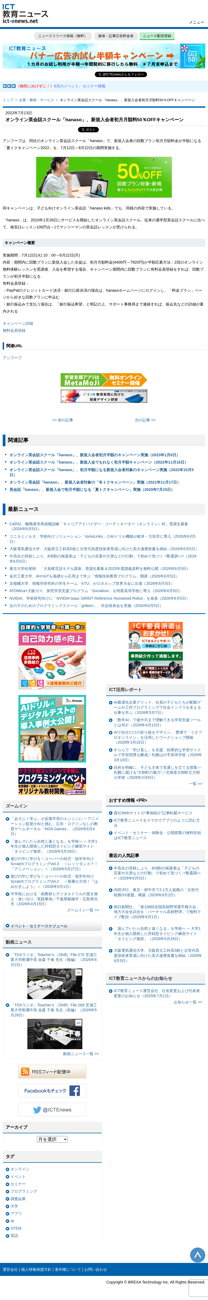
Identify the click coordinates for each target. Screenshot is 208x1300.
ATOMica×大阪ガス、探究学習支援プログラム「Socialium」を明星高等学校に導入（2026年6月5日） (96, 591)
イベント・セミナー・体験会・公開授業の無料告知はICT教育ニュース (157, 835)
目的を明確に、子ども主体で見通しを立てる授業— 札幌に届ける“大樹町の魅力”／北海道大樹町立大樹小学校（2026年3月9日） (157, 772)
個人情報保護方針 (36, 1269)
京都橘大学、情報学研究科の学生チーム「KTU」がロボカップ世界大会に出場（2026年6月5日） (91, 583)
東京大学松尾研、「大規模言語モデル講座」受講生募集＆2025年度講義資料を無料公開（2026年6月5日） (99, 568)
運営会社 (10, 1269)
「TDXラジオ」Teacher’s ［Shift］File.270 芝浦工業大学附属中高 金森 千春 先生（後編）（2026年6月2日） (54, 976)
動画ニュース (19, 942)
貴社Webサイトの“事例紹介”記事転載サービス (153, 813)
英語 (14, 1235)
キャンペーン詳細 (18, 323)
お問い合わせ (95, 1269)
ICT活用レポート (125, 689)
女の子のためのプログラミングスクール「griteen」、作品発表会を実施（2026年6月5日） (86, 605)
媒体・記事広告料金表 (116, 36)
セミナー (18, 1184)
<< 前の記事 (62, 420)
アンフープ (12, 358)
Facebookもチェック (52, 1090)
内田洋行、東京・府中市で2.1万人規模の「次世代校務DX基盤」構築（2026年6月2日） (156, 892)
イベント (18, 1176)
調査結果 (18, 1199)
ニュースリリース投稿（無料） (62, 36)
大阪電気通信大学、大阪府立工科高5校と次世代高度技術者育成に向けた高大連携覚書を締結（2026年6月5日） (104, 549)
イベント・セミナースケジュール (39, 926)
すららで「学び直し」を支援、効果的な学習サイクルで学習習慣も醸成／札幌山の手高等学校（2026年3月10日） (158, 755)
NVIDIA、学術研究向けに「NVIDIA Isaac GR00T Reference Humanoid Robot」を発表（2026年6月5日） (99, 598)
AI (12, 1221)
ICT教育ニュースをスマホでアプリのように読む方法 (157, 823)
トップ (8, 100)
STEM (16, 1228)
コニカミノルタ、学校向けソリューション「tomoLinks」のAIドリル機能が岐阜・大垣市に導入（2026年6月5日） (102, 539)
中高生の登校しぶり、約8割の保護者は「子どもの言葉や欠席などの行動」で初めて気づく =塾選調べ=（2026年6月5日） (103, 558)
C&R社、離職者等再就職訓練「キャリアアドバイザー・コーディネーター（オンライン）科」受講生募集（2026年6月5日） (98, 526)
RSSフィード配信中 (52, 1071)
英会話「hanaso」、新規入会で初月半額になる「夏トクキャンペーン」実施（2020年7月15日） (92, 489)
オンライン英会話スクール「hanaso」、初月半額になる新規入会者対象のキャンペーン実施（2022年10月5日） (101, 472)
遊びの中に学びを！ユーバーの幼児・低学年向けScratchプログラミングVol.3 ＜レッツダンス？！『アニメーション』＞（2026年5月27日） (54, 863)
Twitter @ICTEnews (52, 1109)
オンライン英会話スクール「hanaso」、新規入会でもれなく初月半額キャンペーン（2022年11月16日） (98, 462)
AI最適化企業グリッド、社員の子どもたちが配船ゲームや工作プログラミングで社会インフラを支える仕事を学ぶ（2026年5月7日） (157, 707)
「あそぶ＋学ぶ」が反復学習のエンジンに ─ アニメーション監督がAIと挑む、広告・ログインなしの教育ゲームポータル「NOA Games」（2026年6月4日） (55, 826)
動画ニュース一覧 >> (81, 1054)
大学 (14, 1206)
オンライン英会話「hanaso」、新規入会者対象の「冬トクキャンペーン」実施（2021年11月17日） (95, 482)
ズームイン (16, 806)
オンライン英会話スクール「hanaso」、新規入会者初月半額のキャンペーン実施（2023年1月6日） (94, 455)
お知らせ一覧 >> (188, 1002)
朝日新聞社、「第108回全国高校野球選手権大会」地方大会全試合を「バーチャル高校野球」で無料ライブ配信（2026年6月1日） (157, 912)
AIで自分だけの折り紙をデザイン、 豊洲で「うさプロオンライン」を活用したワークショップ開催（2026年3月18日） (158, 737)
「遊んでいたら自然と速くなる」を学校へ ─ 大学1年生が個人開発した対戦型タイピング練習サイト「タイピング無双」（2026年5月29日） (54, 846)
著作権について (68, 1269)
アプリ (16, 1213)
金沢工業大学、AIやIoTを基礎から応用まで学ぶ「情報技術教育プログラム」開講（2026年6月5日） (94, 576)
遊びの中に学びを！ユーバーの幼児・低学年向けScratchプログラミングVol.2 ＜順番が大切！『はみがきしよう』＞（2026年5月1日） (54, 881)
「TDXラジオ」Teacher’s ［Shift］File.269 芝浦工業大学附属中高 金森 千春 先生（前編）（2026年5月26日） (54, 1026)
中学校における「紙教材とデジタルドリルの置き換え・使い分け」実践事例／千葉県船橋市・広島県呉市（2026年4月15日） (54, 899)
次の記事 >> (145, 420)
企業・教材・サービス (36, 100)
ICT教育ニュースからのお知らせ (140, 978)
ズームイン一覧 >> (83, 910)
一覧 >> (195, 784)
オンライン (20, 1169)
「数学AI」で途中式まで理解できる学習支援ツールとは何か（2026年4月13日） (157, 722)
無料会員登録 (14, 330)
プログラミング (24, 1191)
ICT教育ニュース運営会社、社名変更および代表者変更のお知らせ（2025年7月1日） (157, 993)
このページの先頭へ (197, 1255)
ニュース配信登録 (157, 36)
